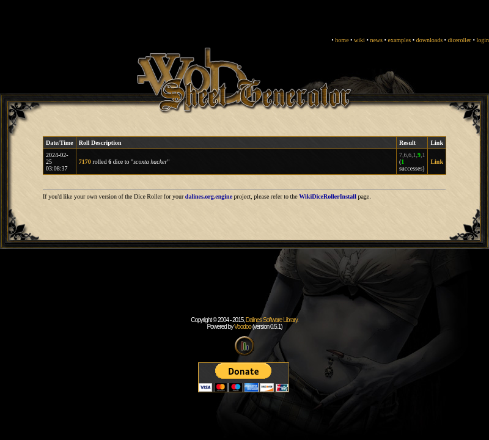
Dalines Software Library (271, 320)
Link (436, 161)
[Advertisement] (244, 289)
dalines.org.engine (208, 196)
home (341, 40)
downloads (429, 40)
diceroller (459, 40)
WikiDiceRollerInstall (327, 196)
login (482, 40)
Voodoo (242, 326)
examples (399, 40)
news (376, 40)
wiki (359, 40)
